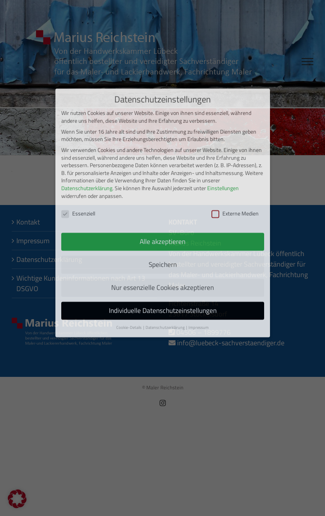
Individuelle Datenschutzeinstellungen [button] (163, 276)
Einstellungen (223, 155)
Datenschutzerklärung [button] (165, 294)
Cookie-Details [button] (129, 294)
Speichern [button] (163, 230)
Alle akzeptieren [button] (162, 207)
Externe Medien (235, 180)
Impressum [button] (198, 294)
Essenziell (78, 180)
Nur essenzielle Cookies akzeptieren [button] (162, 253)
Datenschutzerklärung (86, 155)
